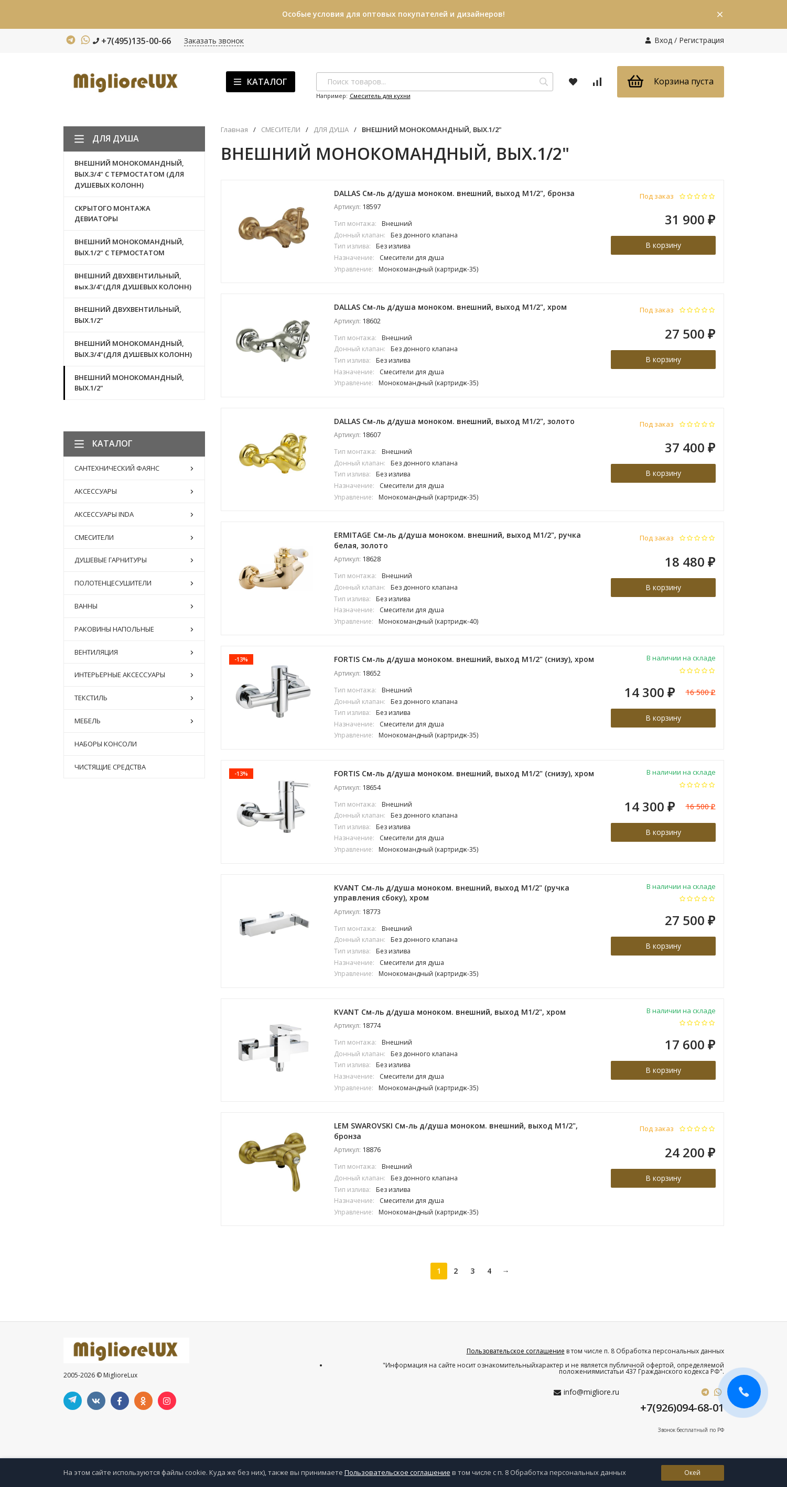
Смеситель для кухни (380, 96)
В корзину (663, 245)
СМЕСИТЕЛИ (280, 129)
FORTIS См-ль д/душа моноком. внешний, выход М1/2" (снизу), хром (464, 659)
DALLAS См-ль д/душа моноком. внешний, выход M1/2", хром (450, 307)
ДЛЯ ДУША (331, 129)
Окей (692, 1472)
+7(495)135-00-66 (132, 41)
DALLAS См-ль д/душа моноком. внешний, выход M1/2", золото (454, 421)
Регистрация (701, 40)
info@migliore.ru (591, 1392)
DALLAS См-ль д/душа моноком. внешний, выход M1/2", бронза (454, 193)
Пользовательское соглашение (516, 1351)
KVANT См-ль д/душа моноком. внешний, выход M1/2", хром (450, 1012)
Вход (663, 40)
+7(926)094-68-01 (682, 1408)
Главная (234, 129)
